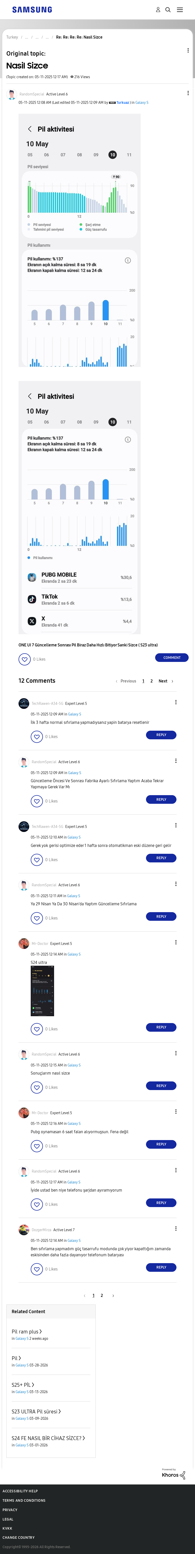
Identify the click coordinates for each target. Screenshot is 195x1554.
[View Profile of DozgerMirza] (41, 1230)
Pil (15, 1358)
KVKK (7, 1528)
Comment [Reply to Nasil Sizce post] (172, 658)
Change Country (19, 1537)
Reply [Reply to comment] (161, 735)
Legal (8, 1519)
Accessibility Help (20, 1491)
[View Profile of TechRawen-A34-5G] (47, 703)
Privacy (10, 1510)
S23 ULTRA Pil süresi (34, 1412)
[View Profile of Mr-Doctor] (40, 944)
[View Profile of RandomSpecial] (32, 94)
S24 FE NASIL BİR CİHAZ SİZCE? (47, 1438)
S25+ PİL (21, 1385)
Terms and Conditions (24, 1500)
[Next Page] (165, 681)
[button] (180, 93)
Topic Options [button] (179, 50)
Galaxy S (142, 103)
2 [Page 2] (152, 681)
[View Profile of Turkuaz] (123, 103)
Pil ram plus (25, 1332)
